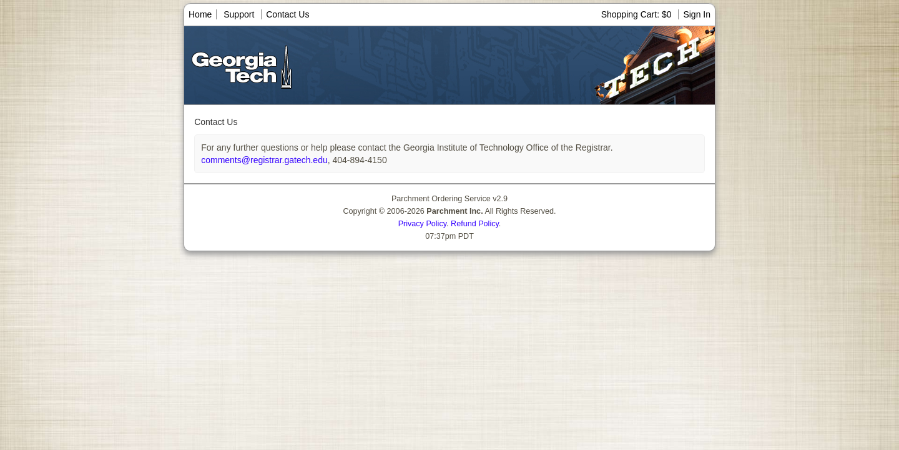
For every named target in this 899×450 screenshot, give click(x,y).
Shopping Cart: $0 (637, 14)
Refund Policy (475, 223)
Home (200, 14)
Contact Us (287, 14)
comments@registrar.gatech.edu (264, 160)
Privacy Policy (422, 223)
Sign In (696, 14)
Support (239, 14)
